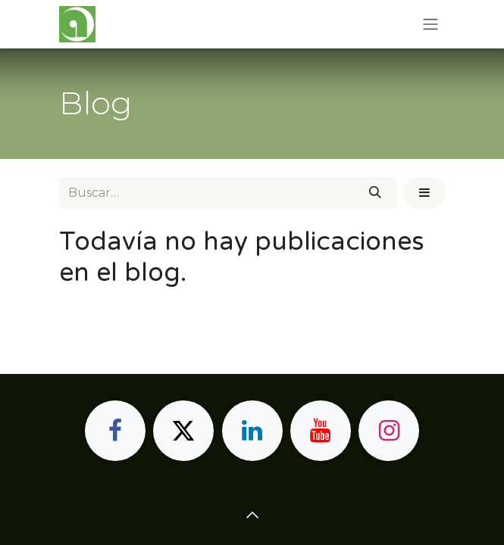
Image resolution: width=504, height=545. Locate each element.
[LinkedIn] (252, 430)
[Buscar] (375, 193)
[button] (424, 193)
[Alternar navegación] (430, 24)
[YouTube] (320, 430)
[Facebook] (115, 430)
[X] (183, 430)
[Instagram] (388, 430)
